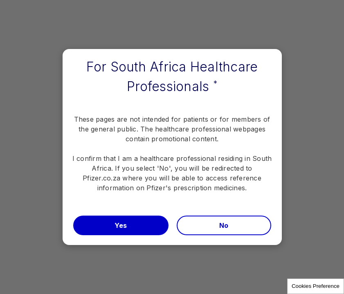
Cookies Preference (316, 286)
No (224, 225)
